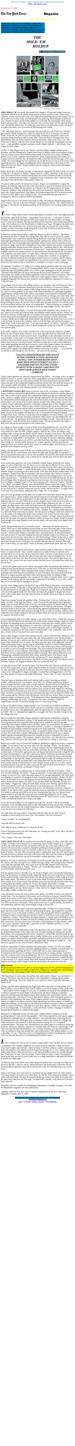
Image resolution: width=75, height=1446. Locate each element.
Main (20, 1102)
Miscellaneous (51, 1102)
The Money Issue (40, 4)
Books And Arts (38, 1102)
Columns (27, 1102)
